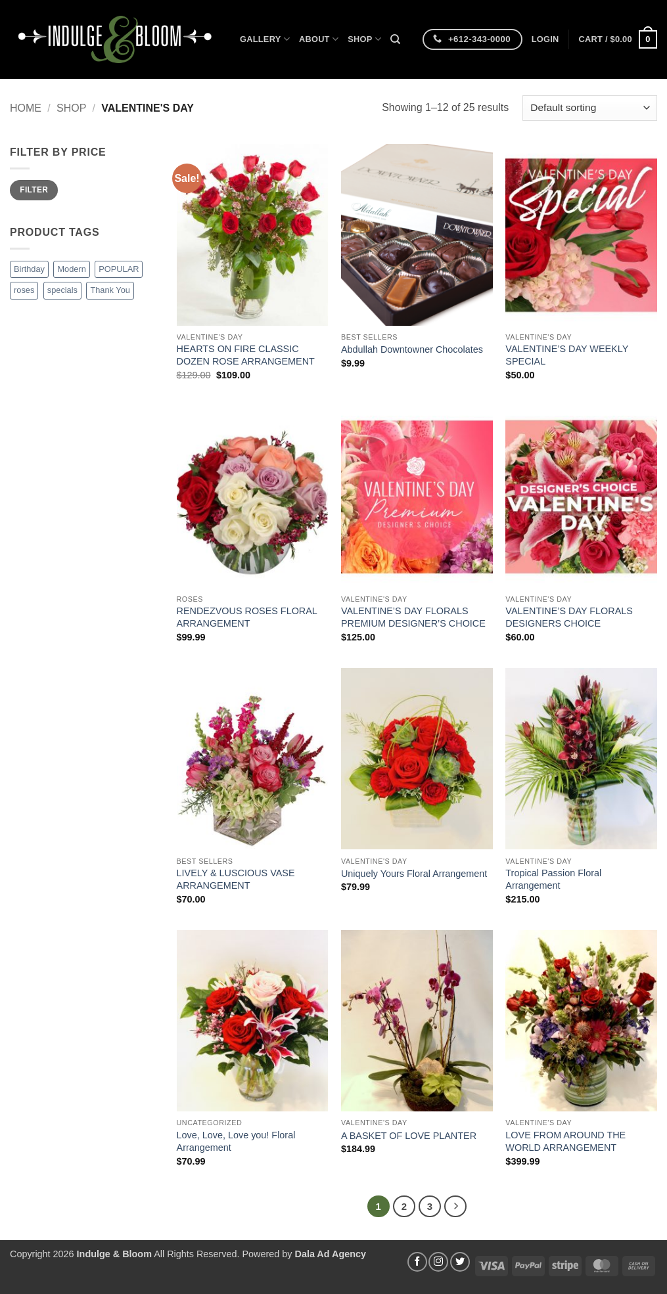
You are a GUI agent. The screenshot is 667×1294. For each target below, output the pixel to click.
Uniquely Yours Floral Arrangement (414, 873)
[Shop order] (589, 108)
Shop (364, 39)
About (318, 39)
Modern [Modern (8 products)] (71, 269)
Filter (34, 189)
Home (25, 108)
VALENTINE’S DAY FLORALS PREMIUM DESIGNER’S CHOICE (413, 617)
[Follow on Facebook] (417, 1262)
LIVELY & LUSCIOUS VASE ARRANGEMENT (236, 879)
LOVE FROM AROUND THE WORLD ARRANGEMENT (565, 1141)
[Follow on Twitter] (460, 1262)
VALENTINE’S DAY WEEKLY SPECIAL (566, 355)
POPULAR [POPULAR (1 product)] (119, 269)
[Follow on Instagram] (438, 1262)
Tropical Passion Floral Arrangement (553, 879)
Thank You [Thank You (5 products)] (110, 290)
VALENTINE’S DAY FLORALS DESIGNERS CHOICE (569, 617)
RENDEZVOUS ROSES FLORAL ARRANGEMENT (247, 617)
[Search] (395, 39)
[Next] (455, 1206)
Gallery (265, 39)
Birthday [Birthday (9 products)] (29, 269)
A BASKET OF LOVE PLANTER (408, 1135)
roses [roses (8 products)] (24, 290)
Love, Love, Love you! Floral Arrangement (236, 1141)
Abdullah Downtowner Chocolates (412, 349)
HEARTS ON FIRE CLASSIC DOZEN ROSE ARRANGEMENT (246, 355)
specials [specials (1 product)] (62, 290)
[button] (545, 39)
